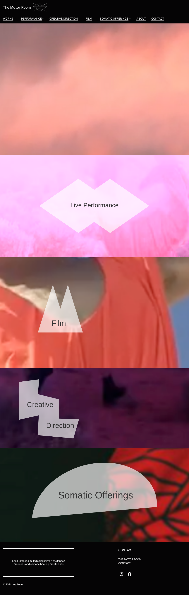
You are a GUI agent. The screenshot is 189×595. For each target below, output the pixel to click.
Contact (124, 563)
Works (8, 18)
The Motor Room (17, 7)
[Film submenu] (93, 18)
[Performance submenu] (43, 18)
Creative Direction (63, 18)
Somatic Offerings (114, 18)
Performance (31, 18)
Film (89, 18)
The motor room (129, 559)
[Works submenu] (15, 18)
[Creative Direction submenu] (79, 18)
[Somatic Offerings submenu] (130, 18)
